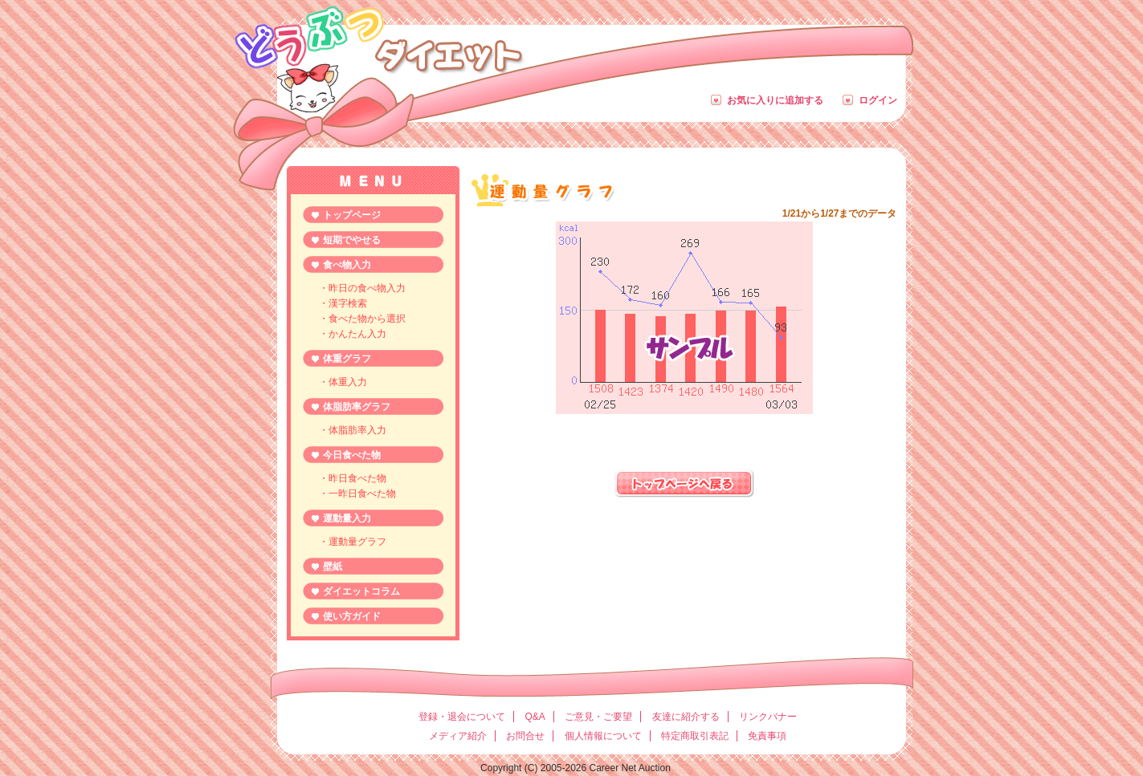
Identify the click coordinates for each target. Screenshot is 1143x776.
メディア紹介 (458, 735)
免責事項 (767, 735)
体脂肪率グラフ (356, 406)
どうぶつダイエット (378, 37)
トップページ (352, 215)
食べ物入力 (347, 264)
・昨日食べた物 (352, 478)
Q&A (535, 716)
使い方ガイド (352, 616)
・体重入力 (343, 382)
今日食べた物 (352, 455)
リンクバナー (768, 716)
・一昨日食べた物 (357, 493)
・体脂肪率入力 (352, 430)
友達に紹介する (686, 716)
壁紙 (332, 566)
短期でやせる (352, 240)
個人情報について (603, 735)
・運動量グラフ (352, 541)
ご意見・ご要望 (598, 716)
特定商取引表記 (695, 735)
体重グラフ (347, 358)
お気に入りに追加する (775, 100)
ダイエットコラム (361, 591)
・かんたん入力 (352, 333)
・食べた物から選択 (362, 318)
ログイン (878, 100)
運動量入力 (347, 518)
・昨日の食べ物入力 (362, 288)
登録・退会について (461, 716)
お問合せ (525, 735)
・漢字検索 (343, 303)
